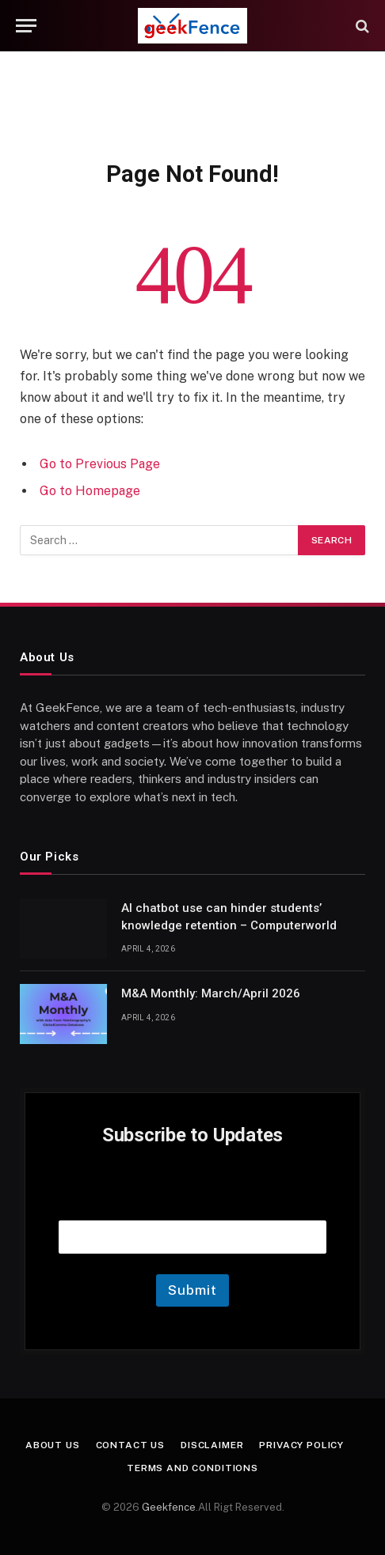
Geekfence (169, 1507)
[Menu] (26, 26)
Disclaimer (212, 1445)
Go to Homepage (90, 490)
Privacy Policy (301, 1445)
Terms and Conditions (192, 1468)
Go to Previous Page (100, 463)
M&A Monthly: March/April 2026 (210, 993)
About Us (52, 1445)
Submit (192, 1290)
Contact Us (130, 1445)
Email (192, 1200)
